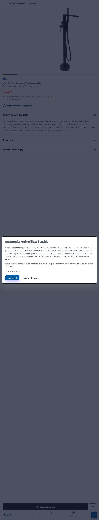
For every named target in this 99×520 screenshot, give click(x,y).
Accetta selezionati (30, 278)
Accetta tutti (12, 278)
